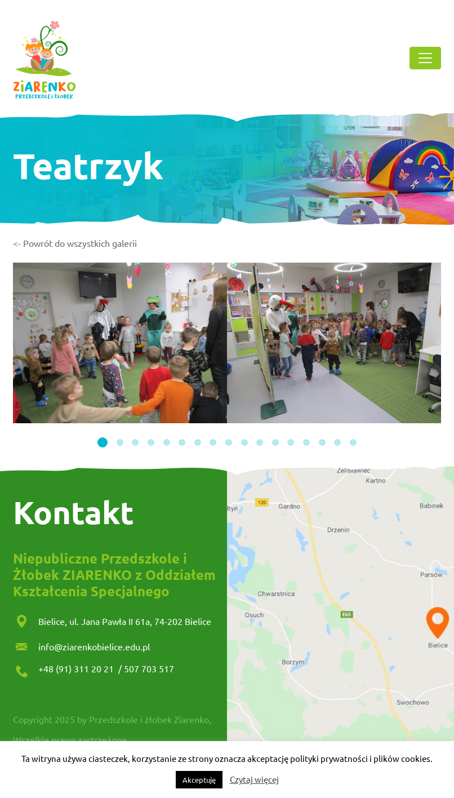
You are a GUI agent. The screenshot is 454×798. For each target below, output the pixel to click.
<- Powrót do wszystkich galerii (75, 243)
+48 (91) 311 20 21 (77, 668)
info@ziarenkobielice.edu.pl (94, 646)
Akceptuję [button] (199, 779)
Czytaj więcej (254, 779)
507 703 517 (149, 668)
